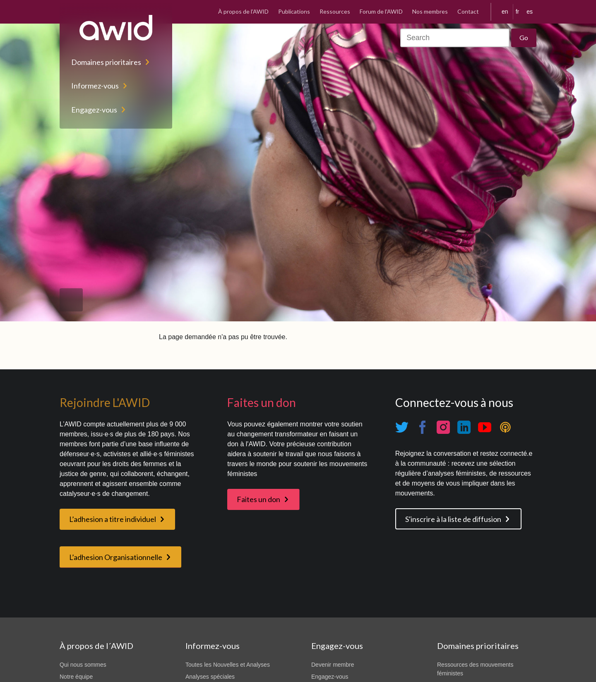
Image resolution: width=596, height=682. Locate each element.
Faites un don (258, 499)
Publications (294, 11)
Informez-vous (95, 85)
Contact (468, 11)
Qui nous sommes (83, 664)
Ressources (335, 11)
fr (517, 11)
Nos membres (430, 11)
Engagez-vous (94, 109)
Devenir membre (332, 664)
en (505, 11)
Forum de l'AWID (381, 11)
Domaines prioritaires (106, 62)
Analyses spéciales (210, 676)
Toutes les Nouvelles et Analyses (227, 664)
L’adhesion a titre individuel (112, 519)
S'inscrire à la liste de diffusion (453, 519)
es (529, 11)
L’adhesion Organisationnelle (115, 557)
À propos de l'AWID (243, 11)
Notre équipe (76, 676)
